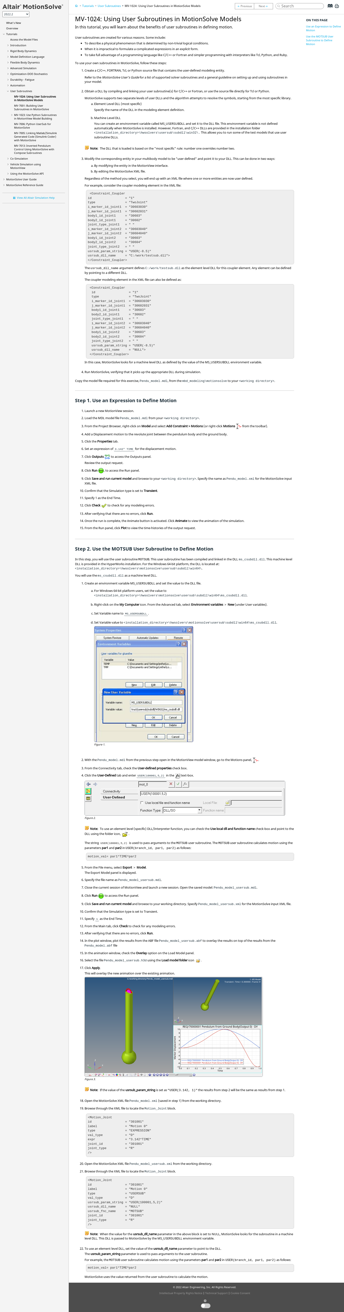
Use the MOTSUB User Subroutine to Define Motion (319, 40)
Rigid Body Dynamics (23, 51)
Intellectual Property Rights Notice (180, 1293)
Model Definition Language (27, 56)
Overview (12, 28)
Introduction (18, 45)
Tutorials (11, 34)
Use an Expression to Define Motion (323, 28)
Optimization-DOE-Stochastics (29, 74)
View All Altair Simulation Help (36, 197)
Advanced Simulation (23, 68)
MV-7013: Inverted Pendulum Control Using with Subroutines (34, 149)
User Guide (21, 179)
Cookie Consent (240, 1293)
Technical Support (216, 1293)
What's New (13, 23)
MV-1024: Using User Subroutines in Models (35, 98)
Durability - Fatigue (22, 79)
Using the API (27, 173)
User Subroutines (21, 91)
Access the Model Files (24, 39)
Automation (17, 85)
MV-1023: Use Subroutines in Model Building (35, 116)
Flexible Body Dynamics (25, 62)
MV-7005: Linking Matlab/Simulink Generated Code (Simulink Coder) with (35, 136)
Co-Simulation (19, 158)
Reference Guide (24, 185)
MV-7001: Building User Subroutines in (31, 107)
